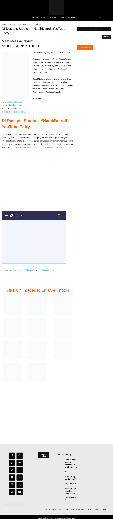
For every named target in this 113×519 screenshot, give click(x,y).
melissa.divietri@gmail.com (13, 112)
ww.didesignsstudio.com (51, 147)
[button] (100, 18)
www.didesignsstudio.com (12, 102)
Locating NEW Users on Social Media (18, 270)
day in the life (70, 481)
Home (4, 24)
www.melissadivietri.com (12, 105)
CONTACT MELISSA (85, 47)
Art (65, 470)
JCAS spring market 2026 (69, 476)
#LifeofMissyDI (70, 494)
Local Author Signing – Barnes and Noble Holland (71, 463)
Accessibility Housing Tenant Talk (70, 488)
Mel (65, 471)
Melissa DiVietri (47, 270)
